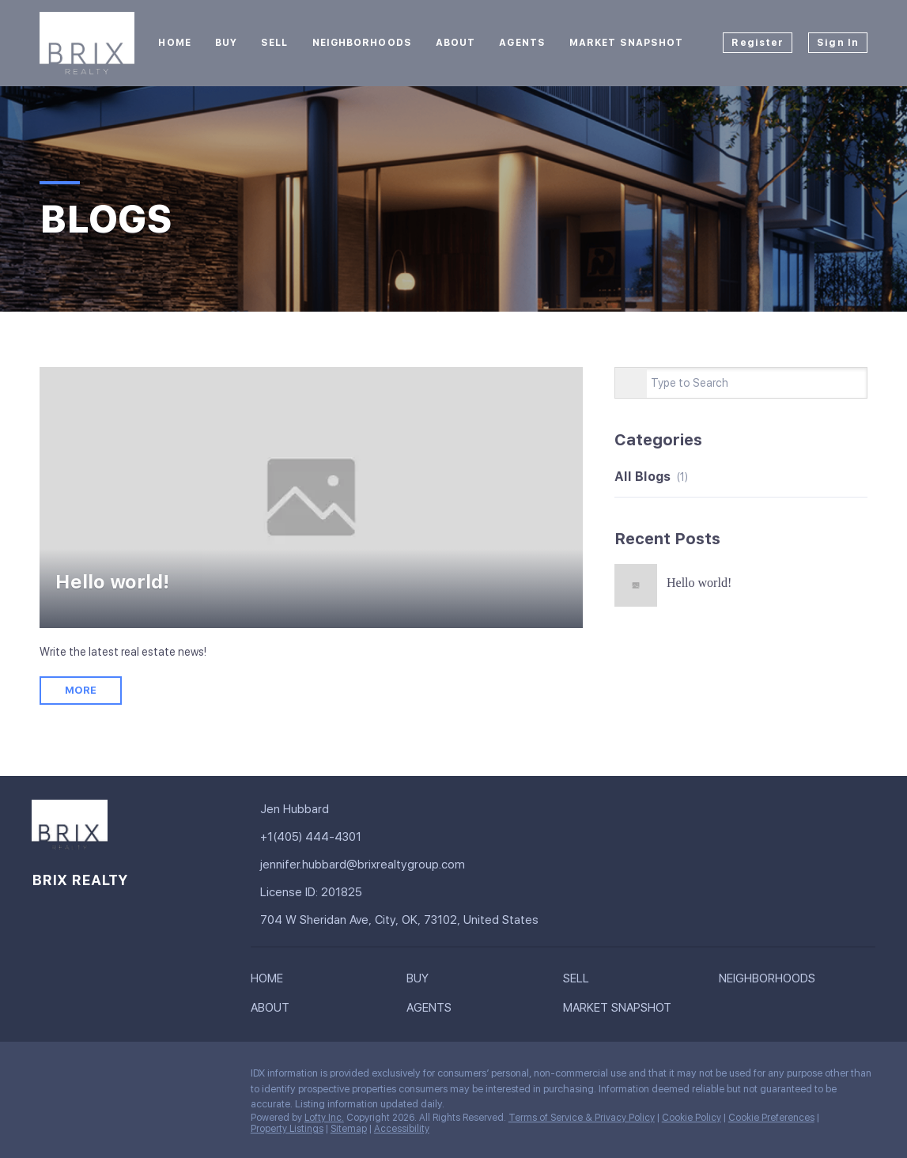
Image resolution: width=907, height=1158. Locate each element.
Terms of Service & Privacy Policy (581, 1117)
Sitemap (349, 1128)
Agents (522, 42)
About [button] (456, 42)
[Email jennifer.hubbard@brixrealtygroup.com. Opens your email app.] (383, 865)
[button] (271, 981)
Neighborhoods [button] (362, 42)
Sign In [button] (838, 42)
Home (174, 42)
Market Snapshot (626, 42)
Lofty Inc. (324, 1117)
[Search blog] (631, 383)
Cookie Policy (691, 1117)
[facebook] (43, 1077)
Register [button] (757, 42)
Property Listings (287, 1128)
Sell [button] (274, 42)
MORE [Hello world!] (80, 690)
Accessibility (401, 1128)
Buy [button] (226, 42)
